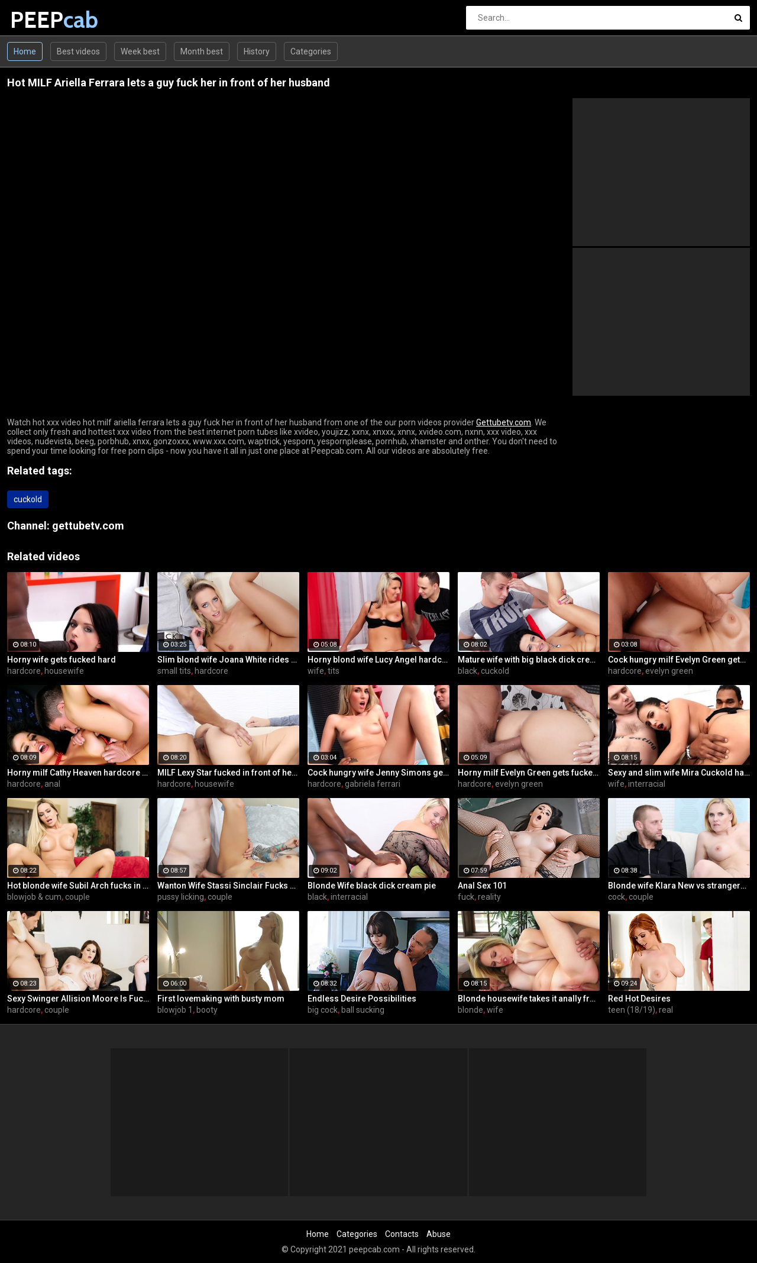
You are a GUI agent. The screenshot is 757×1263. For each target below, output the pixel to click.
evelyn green (669, 671)
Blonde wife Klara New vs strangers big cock (679, 885)
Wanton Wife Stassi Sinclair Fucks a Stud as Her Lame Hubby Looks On (228, 885)
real (666, 1010)
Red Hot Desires (639, 998)
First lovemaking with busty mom (220, 998)
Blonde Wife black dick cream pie (372, 885)
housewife (64, 671)
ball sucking (362, 1010)
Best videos (78, 51)
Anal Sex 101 (482, 885)
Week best (140, 51)
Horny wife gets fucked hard (61, 659)
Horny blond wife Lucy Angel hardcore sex (378, 659)
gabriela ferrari (372, 784)
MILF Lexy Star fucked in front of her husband (228, 772)
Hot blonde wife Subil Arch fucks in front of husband (78, 885)
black (467, 671)
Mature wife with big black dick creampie (529, 659)
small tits (174, 671)
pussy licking (180, 897)
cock (616, 897)
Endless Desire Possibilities (362, 998)
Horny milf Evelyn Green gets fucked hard (529, 772)
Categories (310, 51)
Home (25, 51)
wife (316, 671)
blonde (470, 1010)
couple (77, 897)
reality (489, 897)
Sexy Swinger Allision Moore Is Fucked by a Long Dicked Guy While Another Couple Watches (78, 998)
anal (52, 784)
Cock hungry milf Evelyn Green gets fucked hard (679, 659)
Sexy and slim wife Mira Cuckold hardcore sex (679, 772)
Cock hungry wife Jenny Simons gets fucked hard (378, 772)
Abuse (438, 1234)
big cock (323, 1010)
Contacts (402, 1234)
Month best (201, 51)
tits (333, 671)
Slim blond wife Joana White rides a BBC (228, 659)
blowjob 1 (175, 1010)
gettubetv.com (88, 525)
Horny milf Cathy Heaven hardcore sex (78, 772)
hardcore (24, 671)
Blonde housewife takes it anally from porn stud (529, 998)
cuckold (28, 499)
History (257, 51)
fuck (466, 897)
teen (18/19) (631, 1010)
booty (207, 1010)
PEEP (41, 20)
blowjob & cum (34, 897)
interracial (646, 784)
